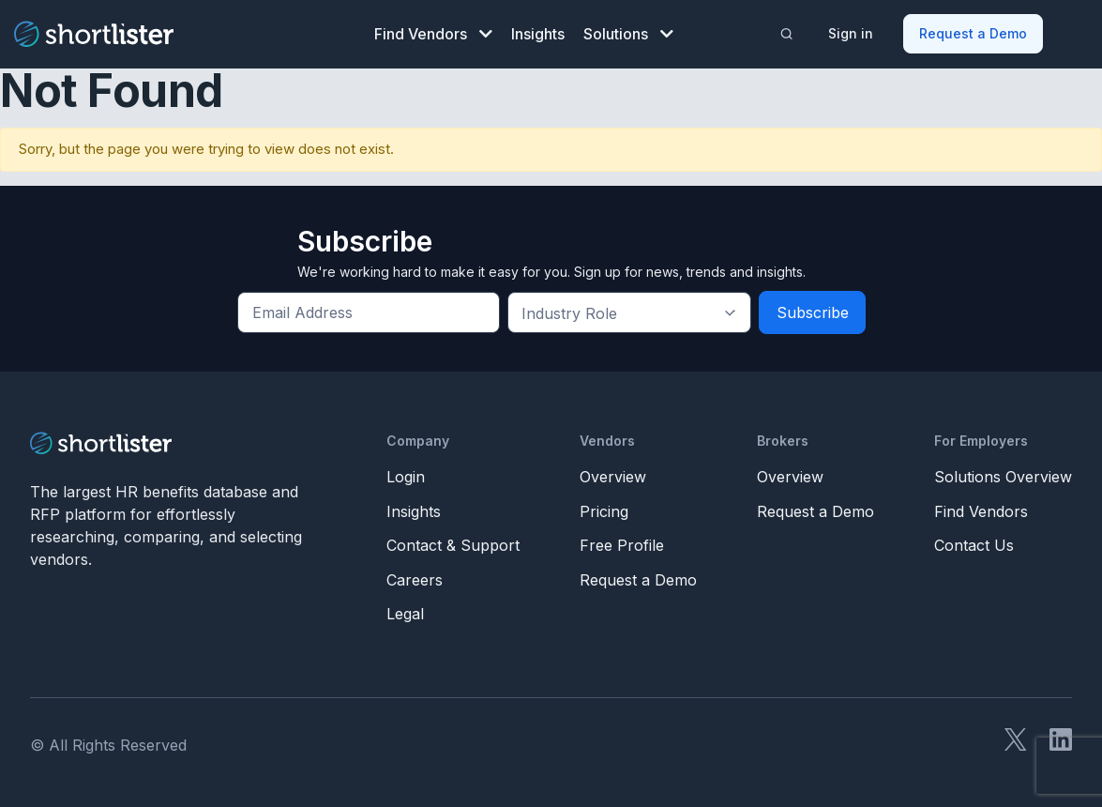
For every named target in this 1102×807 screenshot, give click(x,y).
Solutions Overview (1003, 476)
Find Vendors (433, 34)
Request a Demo (973, 33)
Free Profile (622, 545)
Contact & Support (453, 545)
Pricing (604, 511)
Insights (538, 33)
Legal (405, 613)
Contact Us (974, 545)
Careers (414, 580)
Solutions (628, 34)
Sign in (850, 33)
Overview (613, 476)
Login (405, 476)
